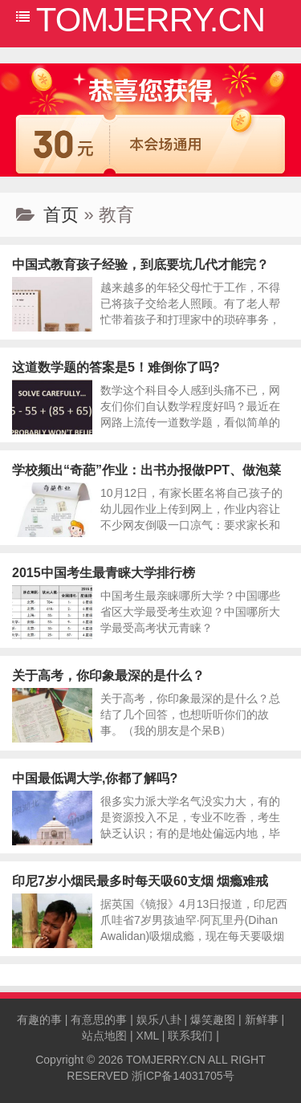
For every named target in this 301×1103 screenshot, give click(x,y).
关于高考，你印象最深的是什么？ (108, 675)
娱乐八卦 (158, 1019)
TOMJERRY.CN (165, 1059)
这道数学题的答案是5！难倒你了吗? (116, 367)
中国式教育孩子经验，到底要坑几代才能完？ (140, 264)
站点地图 (104, 1035)
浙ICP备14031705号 (183, 1075)
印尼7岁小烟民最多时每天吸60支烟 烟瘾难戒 (140, 881)
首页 (61, 215)
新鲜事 (262, 1019)
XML (147, 1035)
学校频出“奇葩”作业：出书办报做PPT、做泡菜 (146, 470)
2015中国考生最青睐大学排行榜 (103, 573)
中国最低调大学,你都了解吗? (94, 778)
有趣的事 (39, 1019)
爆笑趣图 (212, 1019)
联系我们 (190, 1035)
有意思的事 (99, 1019)
